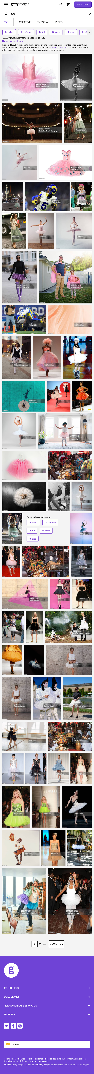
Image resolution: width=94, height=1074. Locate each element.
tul (42, 32)
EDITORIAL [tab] (43, 22)
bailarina (26, 32)
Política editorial (35, 1058)
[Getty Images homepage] (20, 4)
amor (56, 32)
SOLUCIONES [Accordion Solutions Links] (47, 996)
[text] (49, 13)
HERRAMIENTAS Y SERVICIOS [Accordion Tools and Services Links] (47, 1005)
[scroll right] (89, 32)
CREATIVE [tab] (24, 22)
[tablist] (40, 22)
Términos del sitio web (14, 1058)
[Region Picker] (47, 1044)
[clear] (91, 13)
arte (70, 32)
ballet (9, 32)
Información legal (28, 1061)
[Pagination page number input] (35, 944)
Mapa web (43, 1061)
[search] (7, 13)
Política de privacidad (55, 1058)
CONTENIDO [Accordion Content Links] (47, 987)
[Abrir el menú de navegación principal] (6, 5)
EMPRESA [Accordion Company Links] (47, 1014)
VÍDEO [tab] (59, 22)
